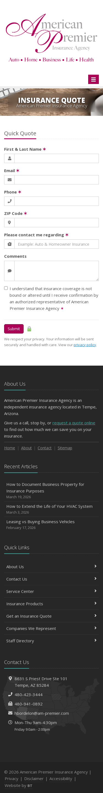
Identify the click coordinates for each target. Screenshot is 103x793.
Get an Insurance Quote (51, 616)
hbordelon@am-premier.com (42, 713)
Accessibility (60, 778)
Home (9, 447)
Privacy (11, 778)
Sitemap (65, 447)
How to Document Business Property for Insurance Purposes (51, 490)
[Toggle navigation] (93, 79)
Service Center (51, 591)
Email (12, 170)
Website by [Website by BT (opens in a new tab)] (18, 785)
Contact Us (51, 579)
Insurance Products (51, 603)
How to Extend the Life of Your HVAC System (51, 509)
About (26, 447)
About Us (51, 566)
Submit (14, 328)
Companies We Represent (51, 628)
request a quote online (73, 422)
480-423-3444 (29, 694)
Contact (45, 447)
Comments (15, 256)
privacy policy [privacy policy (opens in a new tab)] (85, 344)
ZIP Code (15, 213)
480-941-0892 (29, 704)
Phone (12, 192)
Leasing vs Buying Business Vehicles (51, 525)
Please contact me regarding (36, 234)
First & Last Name (25, 149)
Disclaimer (34, 778)
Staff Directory (51, 640)
